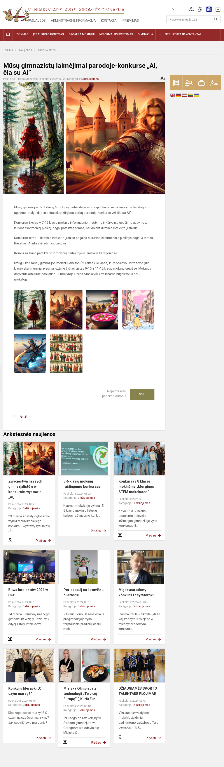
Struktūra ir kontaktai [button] (183, 34)
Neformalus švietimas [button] (116, 34)
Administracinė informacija (73, 20)
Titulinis (8, 50)
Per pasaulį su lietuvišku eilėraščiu (83, 592)
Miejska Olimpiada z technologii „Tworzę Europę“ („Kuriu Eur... (80, 693)
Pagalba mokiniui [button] (81, 34)
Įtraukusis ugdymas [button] (48, 34)
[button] (191, 9)
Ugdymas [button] (21, 34)
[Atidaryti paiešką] (215, 19)
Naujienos (26, 50)
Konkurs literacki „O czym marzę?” (25, 691)
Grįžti (24, 416)
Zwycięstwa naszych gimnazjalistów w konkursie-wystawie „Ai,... (25, 489)
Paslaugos (37, 20)
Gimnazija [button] (145, 34)
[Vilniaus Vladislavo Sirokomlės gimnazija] (16, 13)
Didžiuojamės (47, 50)
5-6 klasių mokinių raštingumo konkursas (82, 484)
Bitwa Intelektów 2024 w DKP (28, 592)
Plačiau (41, 540)
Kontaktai (109, 20)
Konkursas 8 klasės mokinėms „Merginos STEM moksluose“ (136, 486)
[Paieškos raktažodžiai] (193, 19)
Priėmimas (130, 20)
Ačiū (142, 394)
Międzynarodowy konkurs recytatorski (136, 592)
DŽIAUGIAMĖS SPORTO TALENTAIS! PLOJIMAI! (138, 691)
